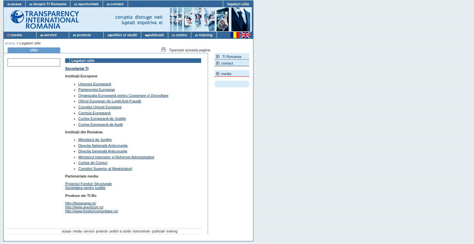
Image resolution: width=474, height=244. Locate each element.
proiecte (86, 35)
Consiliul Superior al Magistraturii (105, 169)
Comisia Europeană (94, 113)
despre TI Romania (48, 4)
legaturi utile (238, 4)
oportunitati (86, 4)
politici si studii (122, 35)
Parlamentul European (96, 90)
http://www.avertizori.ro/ (84, 207)
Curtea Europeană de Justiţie (102, 119)
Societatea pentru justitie (85, 188)
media (20, 35)
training (203, 35)
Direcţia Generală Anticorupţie (102, 151)
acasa (14, 4)
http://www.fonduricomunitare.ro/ (91, 211)
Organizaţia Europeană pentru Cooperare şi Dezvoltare (123, 95)
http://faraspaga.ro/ (80, 203)
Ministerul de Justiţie (95, 140)
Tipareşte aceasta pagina (185, 49)
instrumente (141, 231)
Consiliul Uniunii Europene (99, 107)
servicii (52, 35)
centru (179, 35)
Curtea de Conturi (92, 163)
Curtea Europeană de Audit (100, 124)
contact (115, 4)
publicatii (154, 35)
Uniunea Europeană (94, 84)
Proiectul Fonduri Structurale (88, 184)
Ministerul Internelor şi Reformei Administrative (116, 157)
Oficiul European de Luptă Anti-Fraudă (109, 101)
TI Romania (228, 56)
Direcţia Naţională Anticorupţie (103, 146)
